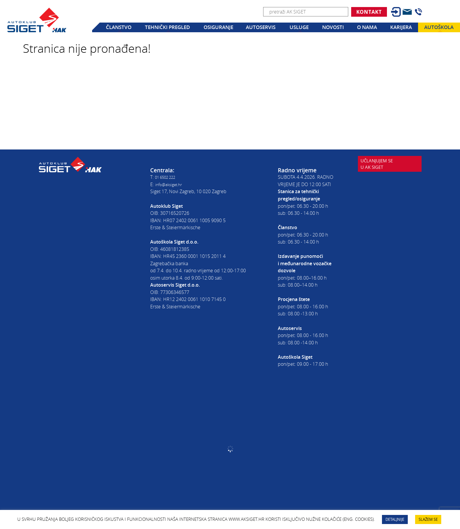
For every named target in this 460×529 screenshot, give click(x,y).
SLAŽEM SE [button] (428, 519)
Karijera (401, 27)
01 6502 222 (168, 177)
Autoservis (260, 27)
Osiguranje (218, 27)
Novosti (333, 27)
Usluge (299, 27)
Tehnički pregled (167, 27)
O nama (367, 27)
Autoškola (439, 27)
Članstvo (118, 27)
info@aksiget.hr (171, 184)
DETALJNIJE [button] (394, 519)
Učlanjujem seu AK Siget (381, 179)
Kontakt (369, 11)
